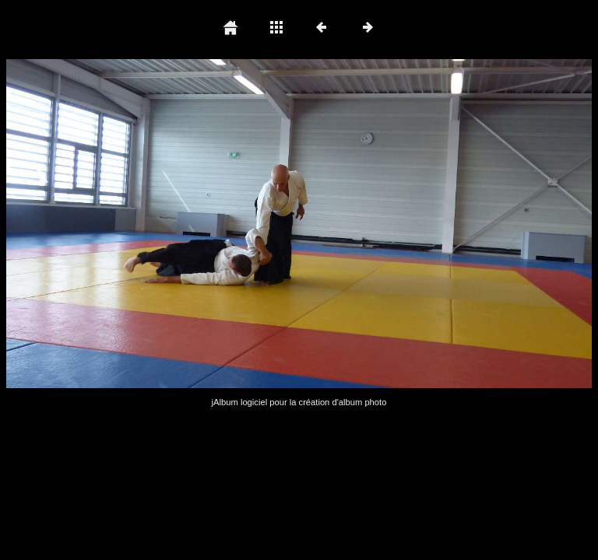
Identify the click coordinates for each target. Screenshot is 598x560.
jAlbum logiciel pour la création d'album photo (299, 402)
